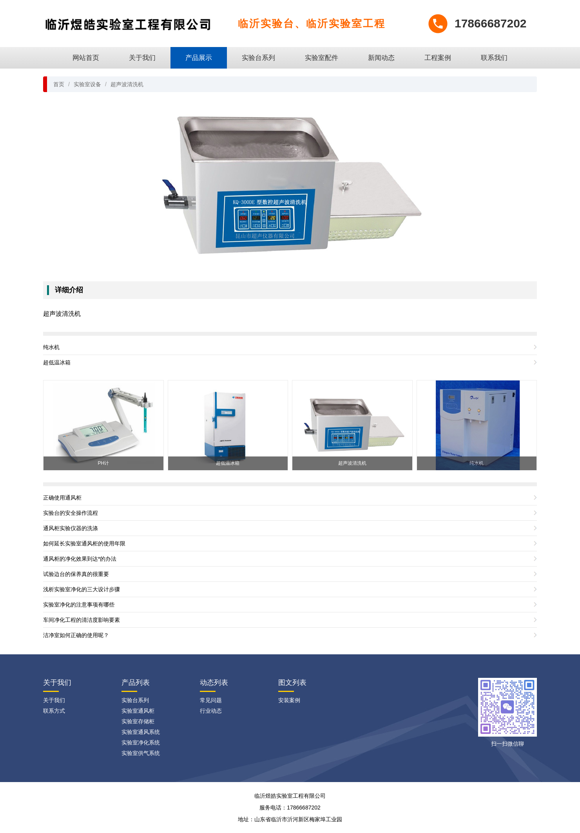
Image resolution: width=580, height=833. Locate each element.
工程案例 (437, 58)
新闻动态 (381, 58)
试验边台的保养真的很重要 (76, 574)
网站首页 (85, 58)
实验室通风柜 (137, 711)
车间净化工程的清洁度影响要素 (81, 620)
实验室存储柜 (137, 721)
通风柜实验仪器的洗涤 (70, 528)
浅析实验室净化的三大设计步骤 (81, 589)
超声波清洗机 (127, 84)
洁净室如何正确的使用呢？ (76, 635)
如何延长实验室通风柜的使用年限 (84, 543)
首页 (58, 84)
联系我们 (494, 58)
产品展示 (198, 58)
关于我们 (142, 58)
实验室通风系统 (140, 732)
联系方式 (54, 711)
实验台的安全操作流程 (70, 513)
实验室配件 (321, 58)
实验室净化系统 (140, 742)
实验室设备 (87, 84)
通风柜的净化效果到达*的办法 (79, 559)
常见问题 (211, 700)
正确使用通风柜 (62, 497)
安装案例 (289, 700)
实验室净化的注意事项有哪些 (78, 604)
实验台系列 (258, 58)
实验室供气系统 (140, 753)
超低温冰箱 (57, 362)
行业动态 (211, 711)
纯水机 (51, 347)
